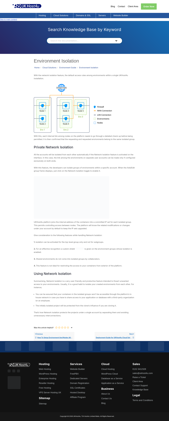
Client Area (133, 6)
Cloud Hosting (108, 369)
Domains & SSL (83, 15)
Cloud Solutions (61, 15)
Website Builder (120, 15)
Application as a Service (112, 383)
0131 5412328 (139, 369)
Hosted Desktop (77, 392)
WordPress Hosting (48, 374)
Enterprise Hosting (47, 378)
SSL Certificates (77, 388)
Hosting (42, 15)
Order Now (148, 6)
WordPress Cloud (109, 374)
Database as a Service (112, 378)
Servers (102, 15)
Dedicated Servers (78, 378)
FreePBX (74, 374)
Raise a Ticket (139, 377)
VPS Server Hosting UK (50, 392)
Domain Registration (79, 383)
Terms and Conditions (143, 400)
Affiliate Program (78, 397)
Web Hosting (45, 369)
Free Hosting (45, 388)
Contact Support (140, 385)
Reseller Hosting (46, 383)
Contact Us (106, 398)
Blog (113, 6)
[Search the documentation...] (80, 40)
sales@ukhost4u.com (143, 373)
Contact (121, 6)
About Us (105, 394)
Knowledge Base (140, 389)
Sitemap (43, 403)
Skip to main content (8, 19)
